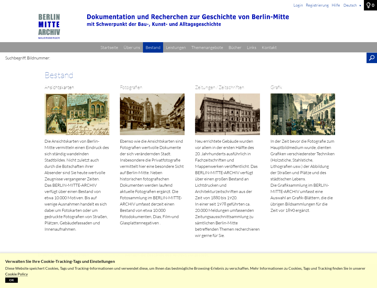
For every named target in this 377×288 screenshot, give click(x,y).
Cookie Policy (16, 274)
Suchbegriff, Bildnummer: (27, 57)
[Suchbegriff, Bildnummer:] (210, 58)
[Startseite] (188, 26)
